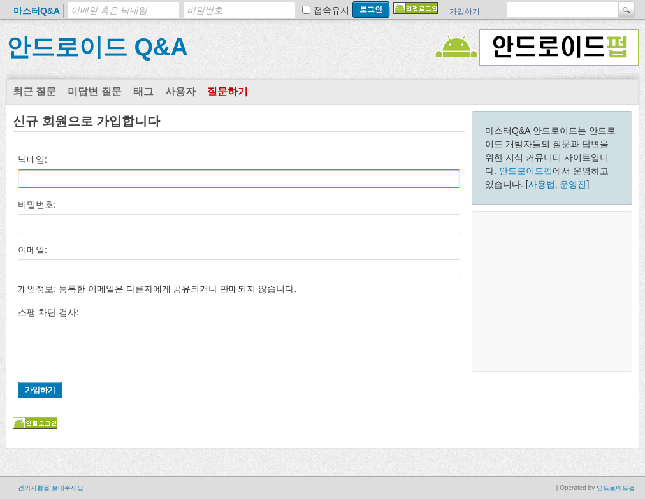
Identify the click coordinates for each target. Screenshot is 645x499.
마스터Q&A (36, 11)
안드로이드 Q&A (97, 47)
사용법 (541, 184)
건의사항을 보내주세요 (50, 487)
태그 (143, 91)
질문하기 (227, 91)
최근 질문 (34, 91)
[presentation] (115, 347)
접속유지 (331, 10)
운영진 (573, 184)
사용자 (180, 91)
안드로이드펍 (526, 171)
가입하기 (464, 11)
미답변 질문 (94, 91)
